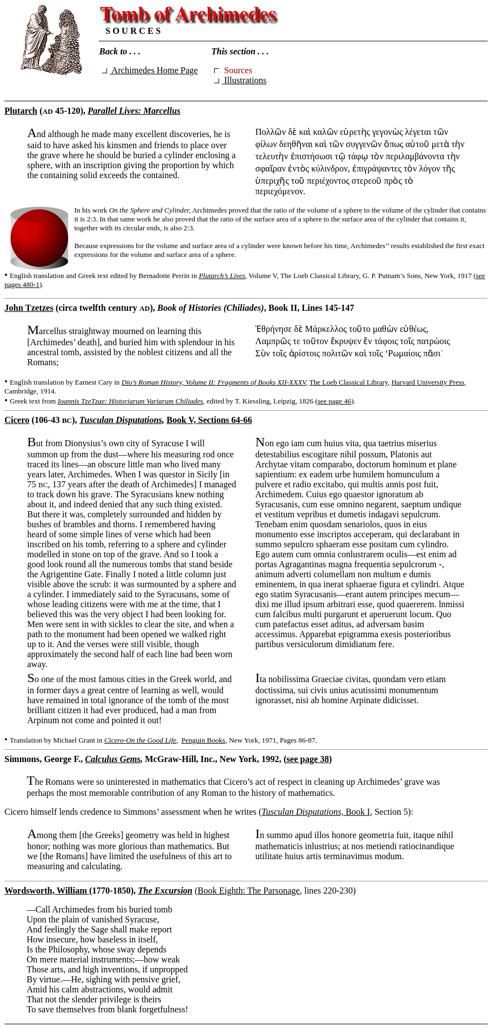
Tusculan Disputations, (303, 811)
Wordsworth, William (46, 890)
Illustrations (240, 80)
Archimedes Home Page (150, 70)
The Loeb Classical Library (348, 382)
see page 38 (308, 759)
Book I (356, 811)
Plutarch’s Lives (222, 275)
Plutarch (20, 110)
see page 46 (335, 401)
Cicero (16, 420)
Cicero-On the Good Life (140, 740)
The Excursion (165, 890)
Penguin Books (203, 740)
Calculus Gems (112, 759)
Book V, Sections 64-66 (209, 420)
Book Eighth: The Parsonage (248, 890)
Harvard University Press (428, 382)
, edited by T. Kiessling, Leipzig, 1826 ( (260, 401)
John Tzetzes (28, 307)
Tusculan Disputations (120, 420)
